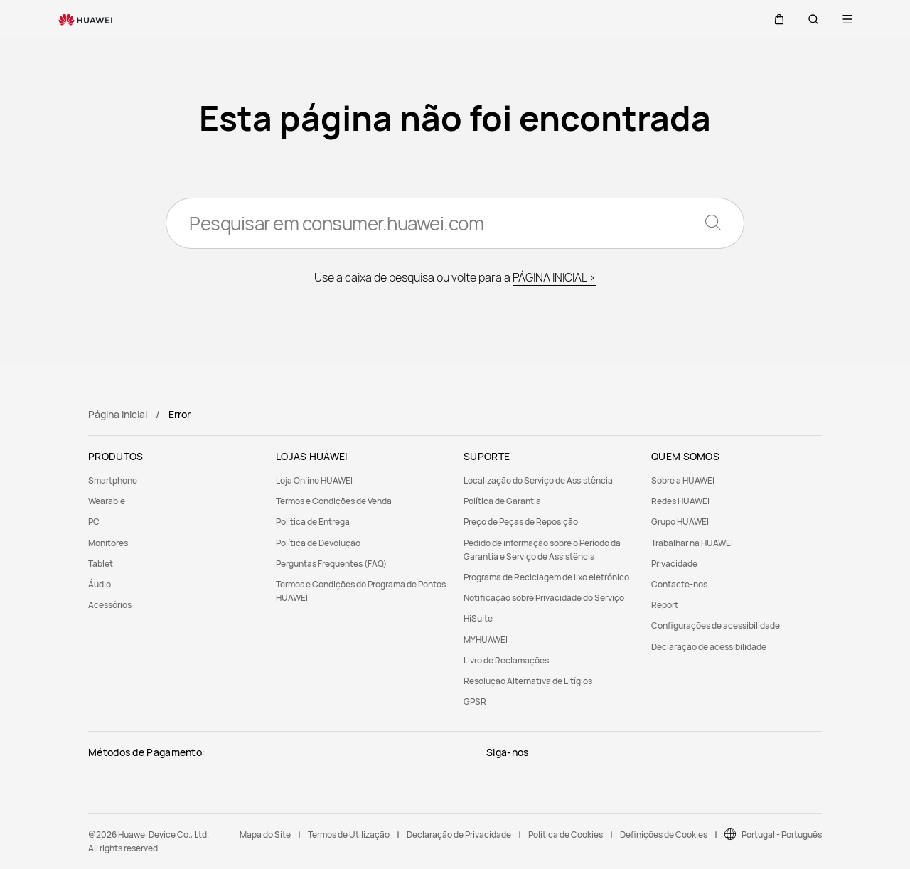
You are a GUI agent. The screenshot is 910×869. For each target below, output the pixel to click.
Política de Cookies (565, 834)
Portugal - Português (782, 834)
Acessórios (110, 605)
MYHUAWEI (486, 640)
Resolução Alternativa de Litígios (528, 681)
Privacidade (674, 564)
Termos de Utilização (349, 834)
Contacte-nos (679, 584)
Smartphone (112, 480)
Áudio (99, 584)
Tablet (100, 564)
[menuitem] (173, 480)
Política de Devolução (318, 543)
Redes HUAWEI (680, 501)
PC (94, 522)
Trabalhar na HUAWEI (692, 543)
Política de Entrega (313, 522)
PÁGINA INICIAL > (554, 277)
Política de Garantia (502, 501)
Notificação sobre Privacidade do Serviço (544, 598)
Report (664, 605)
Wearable (106, 501)
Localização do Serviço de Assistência (538, 480)
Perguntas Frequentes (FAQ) (331, 564)
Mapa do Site (265, 834)
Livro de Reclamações (506, 660)
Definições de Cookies (663, 834)
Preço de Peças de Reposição (521, 522)
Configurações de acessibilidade (715, 625)
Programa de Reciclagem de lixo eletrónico (546, 577)
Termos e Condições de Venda (334, 501)
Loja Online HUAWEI (314, 480)
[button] (779, 19)
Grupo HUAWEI (680, 522)
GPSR (475, 701)
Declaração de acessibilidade (708, 647)
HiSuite (478, 618)
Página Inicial (117, 414)
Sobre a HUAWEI (682, 480)
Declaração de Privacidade (459, 834)
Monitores (108, 543)
